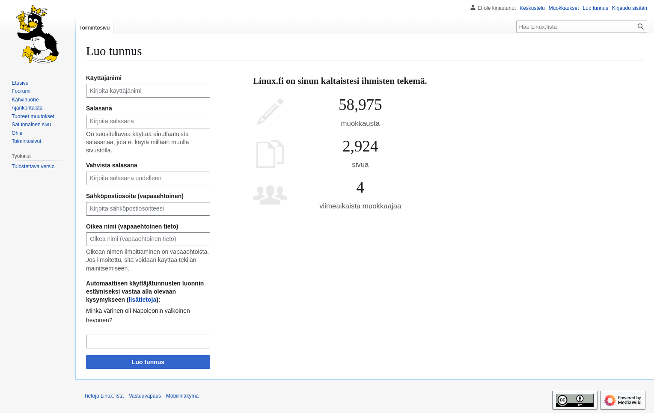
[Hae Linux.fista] (581, 27)
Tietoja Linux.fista (104, 396)
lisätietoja (143, 299)
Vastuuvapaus (145, 396)
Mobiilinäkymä (182, 396)
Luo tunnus (148, 362)
